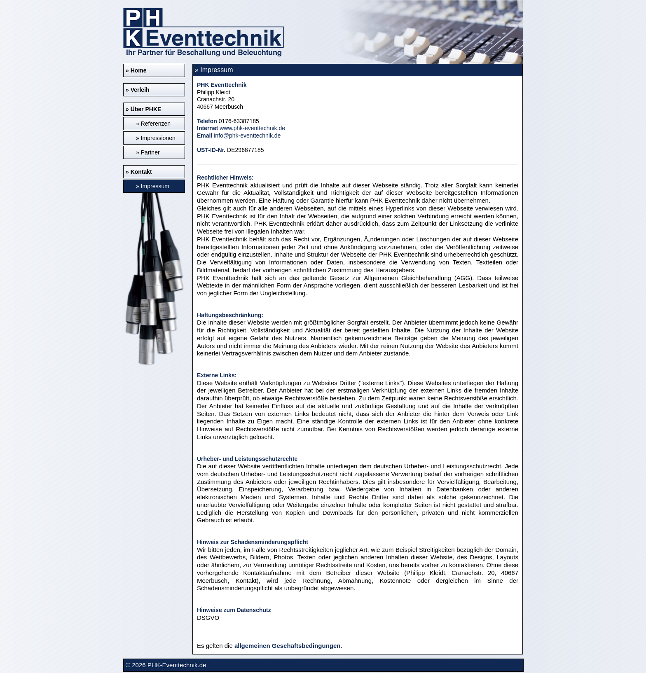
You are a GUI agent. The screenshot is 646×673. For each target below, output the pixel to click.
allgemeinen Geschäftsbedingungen (287, 645)
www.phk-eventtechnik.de (252, 128)
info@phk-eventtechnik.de (247, 135)
